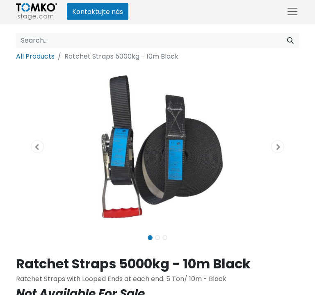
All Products (35, 56)
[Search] (290, 40)
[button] (37, 146)
